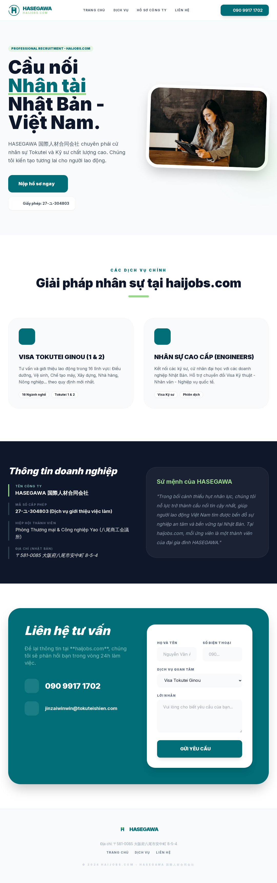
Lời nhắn (166, 695)
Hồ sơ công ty (152, 10)
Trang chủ (94, 10)
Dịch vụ (121, 10)
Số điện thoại (217, 643)
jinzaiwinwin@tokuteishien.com (81, 708)
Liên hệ (182, 10)
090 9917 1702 (245, 10)
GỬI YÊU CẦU (199, 748)
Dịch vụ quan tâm (175, 669)
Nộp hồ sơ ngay (36, 183)
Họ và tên (167, 643)
